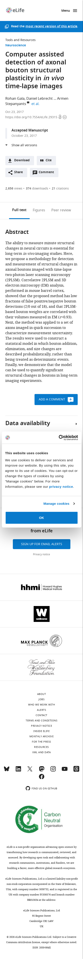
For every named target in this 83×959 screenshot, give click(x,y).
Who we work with (41, 704)
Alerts (41, 710)
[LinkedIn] (18, 770)
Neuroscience (15, 45)
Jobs (41, 699)
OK (41, 518)
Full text (19, 210)
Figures (39, 210)
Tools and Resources (20, 40)
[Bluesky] (7, 770)
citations (60, 188)
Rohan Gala (15, 98)
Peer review (61, 210)
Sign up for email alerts (41, 544)
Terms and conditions (41, 720)
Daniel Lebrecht (39, 98)
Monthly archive (41, 736)
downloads (37, 188)
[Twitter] (30, 770)
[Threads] (76, 770)
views (13, 188)
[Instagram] (53, 770)
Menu (65, 10)
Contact (41, 715)
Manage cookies (56, 503)
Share (18, 172)
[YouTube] (65, 770)
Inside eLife (41, 731)
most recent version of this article (51, 26)
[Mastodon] (42, 770)
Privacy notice (41, 554)
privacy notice (61, 486)
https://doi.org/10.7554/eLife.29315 (31, 117)
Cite (49, 160)
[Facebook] (42, 778)
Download (22, 160)
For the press (41, 741)
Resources (41, 747)
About (41, 694)
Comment (48, 173)
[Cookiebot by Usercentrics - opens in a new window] (59, 438)
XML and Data (41, 752)
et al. (36, 104)
